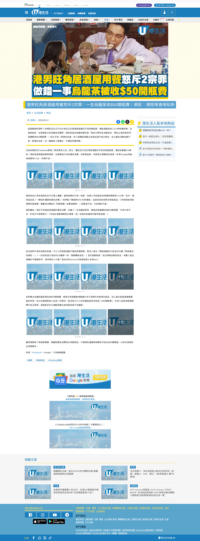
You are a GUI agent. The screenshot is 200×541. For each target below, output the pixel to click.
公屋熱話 (71, 14)
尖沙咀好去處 (104, 508)
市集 (88, 508)
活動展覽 (80, 508)
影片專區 (118, 20)
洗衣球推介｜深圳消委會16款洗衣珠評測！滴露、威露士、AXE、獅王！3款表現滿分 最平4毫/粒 (152, 474)
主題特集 (170, 20)
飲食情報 (84, 20)
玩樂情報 (55, 20)
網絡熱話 (41, 360)
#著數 (114, 533)
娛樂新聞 (81, 14)
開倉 (94, 508)
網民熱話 (80, 519)
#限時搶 (159, 530)
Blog (76, 5)
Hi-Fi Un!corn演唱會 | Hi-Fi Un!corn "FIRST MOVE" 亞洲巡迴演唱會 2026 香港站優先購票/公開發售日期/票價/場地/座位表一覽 (152, 493)
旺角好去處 (157, 508)
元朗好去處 (132, 508)
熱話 (48, 113)
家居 (133, 467)
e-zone (85, 5)
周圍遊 (130, 20)
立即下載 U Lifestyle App (166, 5)
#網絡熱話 (122, 533)
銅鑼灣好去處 (118, 508)
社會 (106, 20)
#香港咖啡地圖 (128, 530)
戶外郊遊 (90, 511)
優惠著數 (41, 20)
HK (39, 5)
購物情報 (69, 20)
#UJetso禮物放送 (83, 533)
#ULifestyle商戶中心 (101, 533)
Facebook (37, 352)
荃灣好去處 (145, 508)
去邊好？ (157, 20)
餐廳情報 (80, 511)
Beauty (66, 5)
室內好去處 (59, 467)
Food (57, 5)
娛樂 (96, 20)
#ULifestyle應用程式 (145, 530)
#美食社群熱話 (95, 530)
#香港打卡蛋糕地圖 (112, 530)
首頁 (28, 113)
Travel (48, 5)
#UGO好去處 (82, 530)
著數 (30, 360)
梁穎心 (33, 120)
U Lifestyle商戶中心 (144, 5)
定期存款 (92, 14)
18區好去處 (143, 20)
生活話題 (38, 113)
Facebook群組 (56, 360)
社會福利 (100, 511)
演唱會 (29, 20)
